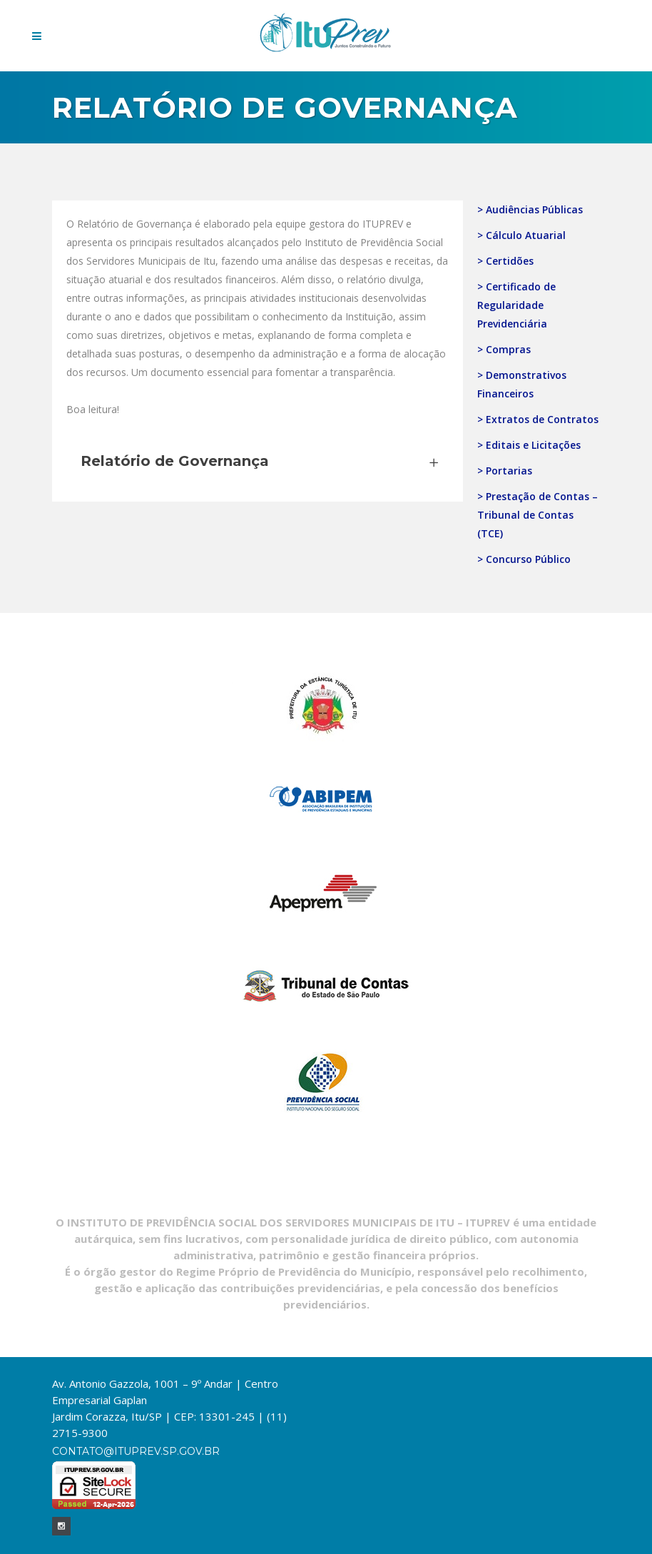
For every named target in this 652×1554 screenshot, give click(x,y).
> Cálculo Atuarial (521, 235)
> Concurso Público (524, 559)
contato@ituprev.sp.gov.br (136, 1451)
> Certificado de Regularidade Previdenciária (516, 305)
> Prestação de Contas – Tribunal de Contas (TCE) (537, 514)
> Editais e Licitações (529, 445)
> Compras (504, 349)
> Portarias (504, 470)
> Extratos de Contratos (537, 419)
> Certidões (505, 261)
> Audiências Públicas (530, 209)
